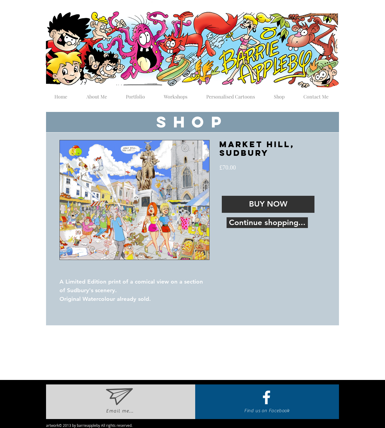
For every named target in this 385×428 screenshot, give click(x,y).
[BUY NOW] (268, 204)
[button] (135, 94)
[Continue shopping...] (267, 222)
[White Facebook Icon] (266, 397)
